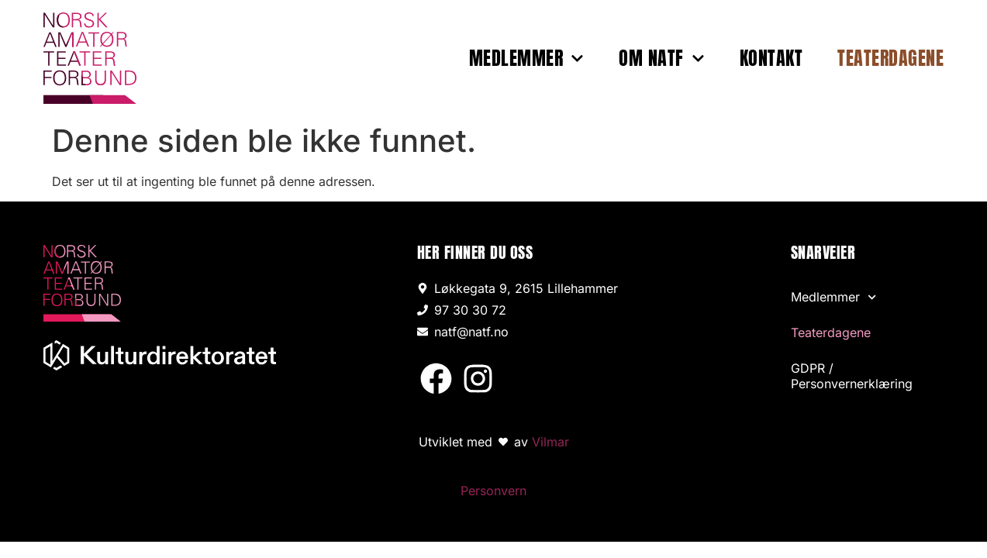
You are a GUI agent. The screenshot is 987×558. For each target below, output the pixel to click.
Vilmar (550, 442)
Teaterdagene (890, 58)
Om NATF (661, 58)
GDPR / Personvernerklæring (852, 375)
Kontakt (771, 58)
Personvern (493, 490)
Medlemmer (526, 58)
